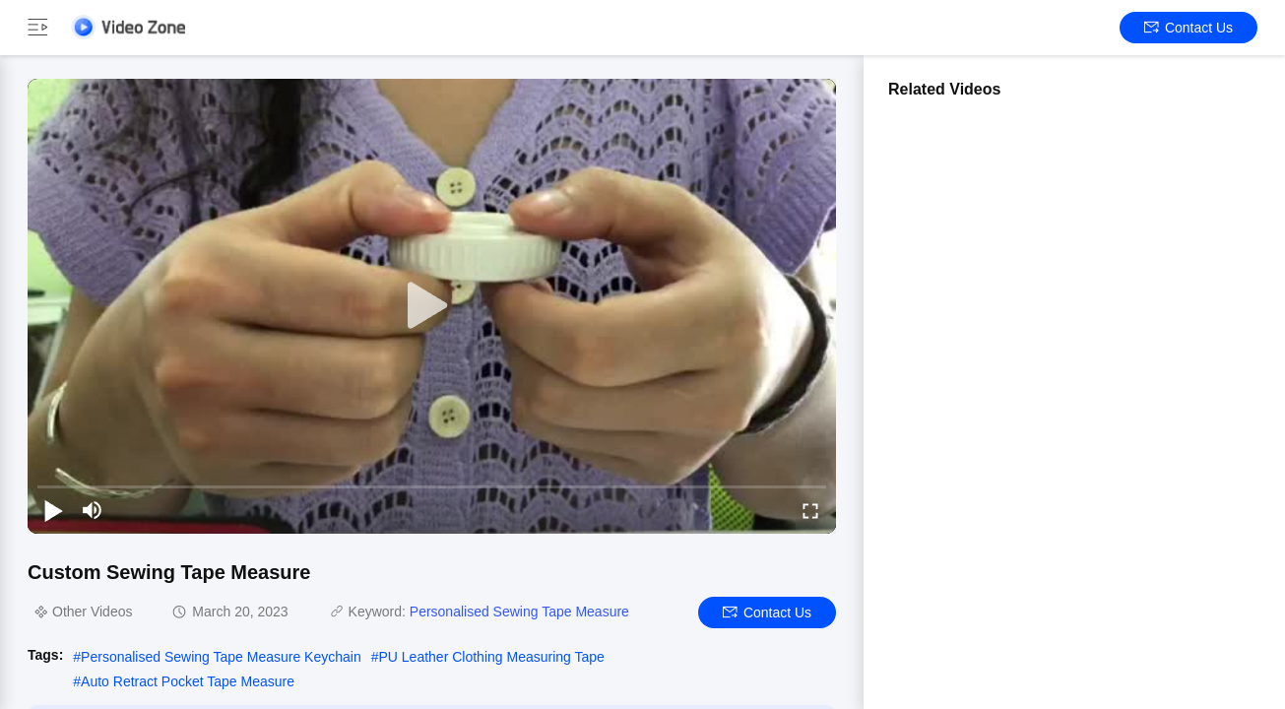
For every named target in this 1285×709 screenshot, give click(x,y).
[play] (432, 306)
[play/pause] (53, 510)
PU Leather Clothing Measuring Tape (492, 657)
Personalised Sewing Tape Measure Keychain (221, 657)
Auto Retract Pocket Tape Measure (187, 681)
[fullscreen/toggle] (810, 510)
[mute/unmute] (92, 510)
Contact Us (1188, 27)
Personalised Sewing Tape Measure (519, 611)
